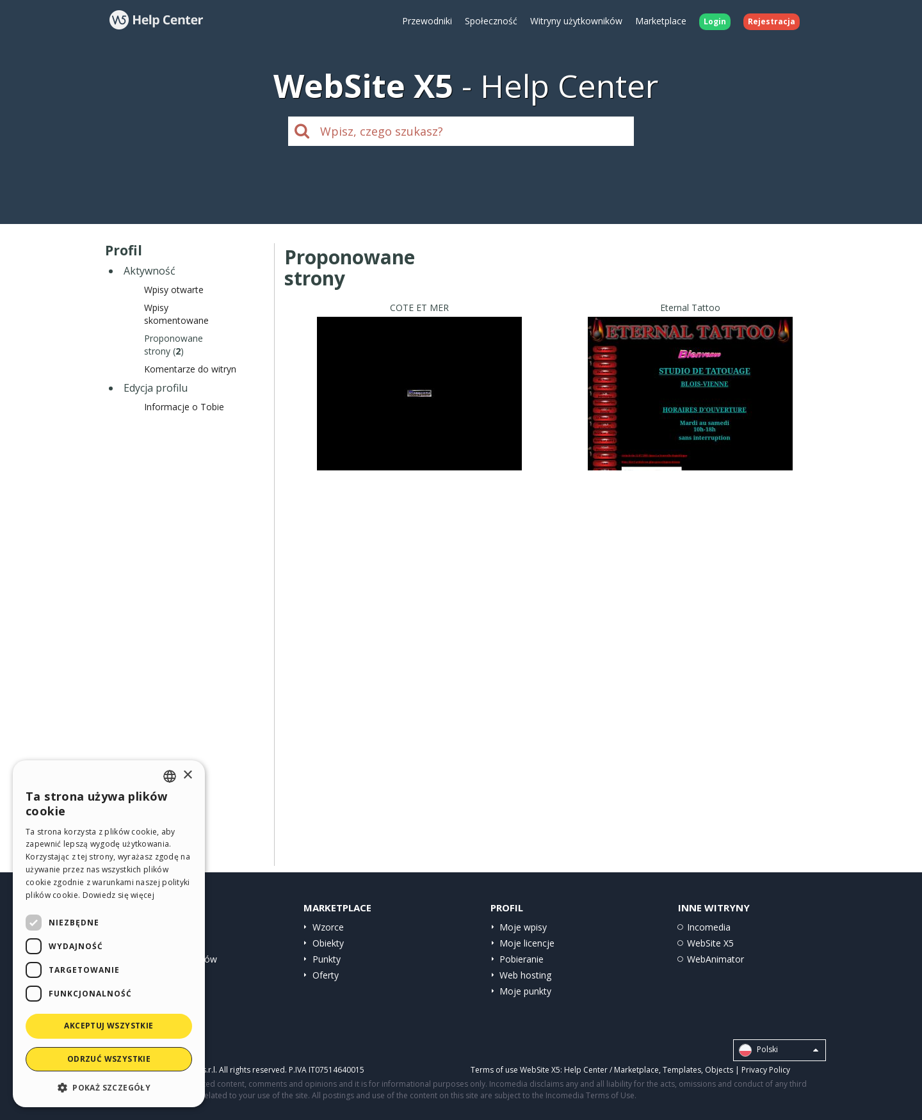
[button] (109, 1087)
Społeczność (491, 21)
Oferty (325, 975)
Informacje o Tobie (184, 407)
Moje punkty (525, 991)
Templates (682, 1069)
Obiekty (328, 943)
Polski (778, 1050)
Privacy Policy (765, 1069)
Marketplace (660, 21)
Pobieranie (521, 959)
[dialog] (109, 933)
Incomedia (709, 927)
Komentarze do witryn (190, 369)
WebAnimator (715, 959)
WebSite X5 (710, 943)
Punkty (326, 959)
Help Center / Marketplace (611, 1069)
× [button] (187, 775)
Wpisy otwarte (174, 290)
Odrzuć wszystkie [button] (108, 1058)
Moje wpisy (523, 927)
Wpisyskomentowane (176, 313)
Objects (719, 1069)
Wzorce (328, 927)
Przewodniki (427, 21)
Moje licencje (526, 943)
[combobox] (169, 776)
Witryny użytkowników (576, 21)
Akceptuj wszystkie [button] (108, 1025)
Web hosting (525, 975)
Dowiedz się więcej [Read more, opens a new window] (118, 895)
